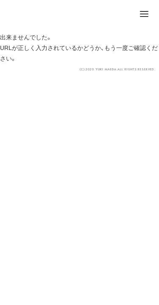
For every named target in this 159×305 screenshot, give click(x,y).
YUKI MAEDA (80, 15)
